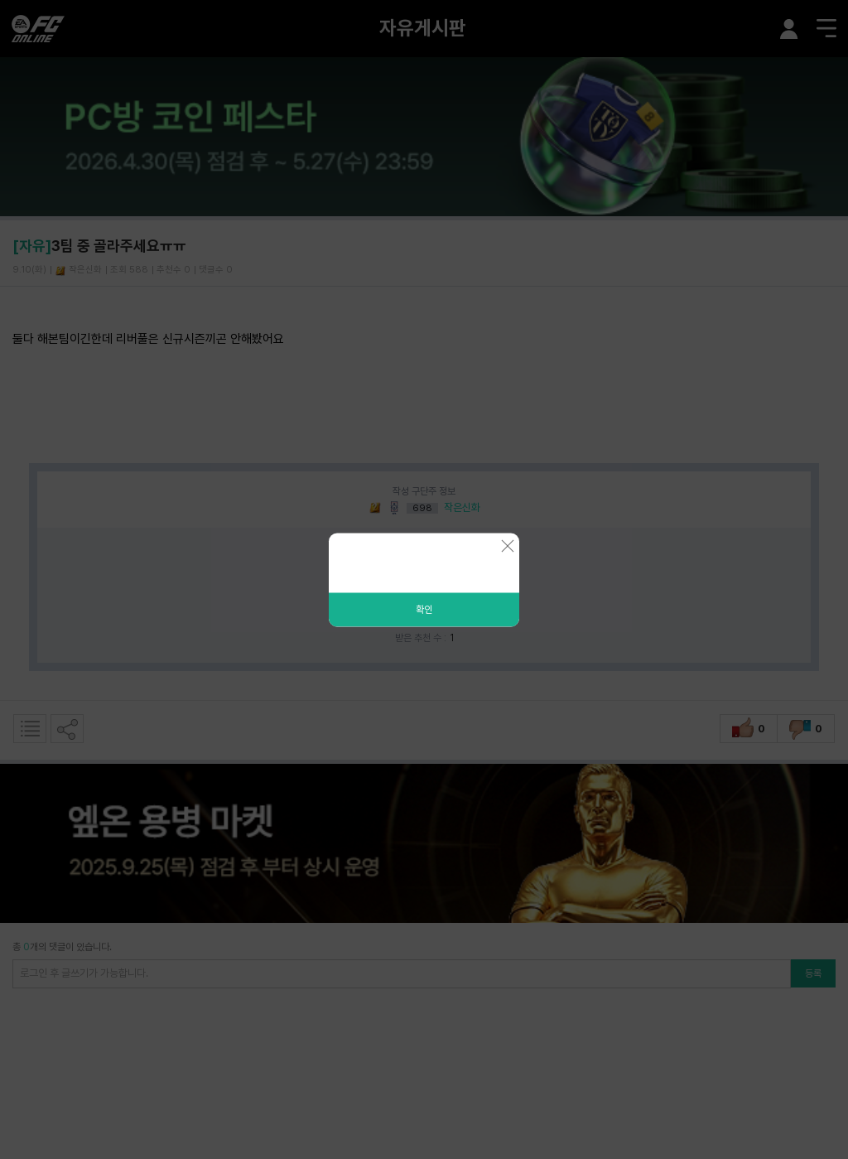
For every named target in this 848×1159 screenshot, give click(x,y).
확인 (424, 609)
